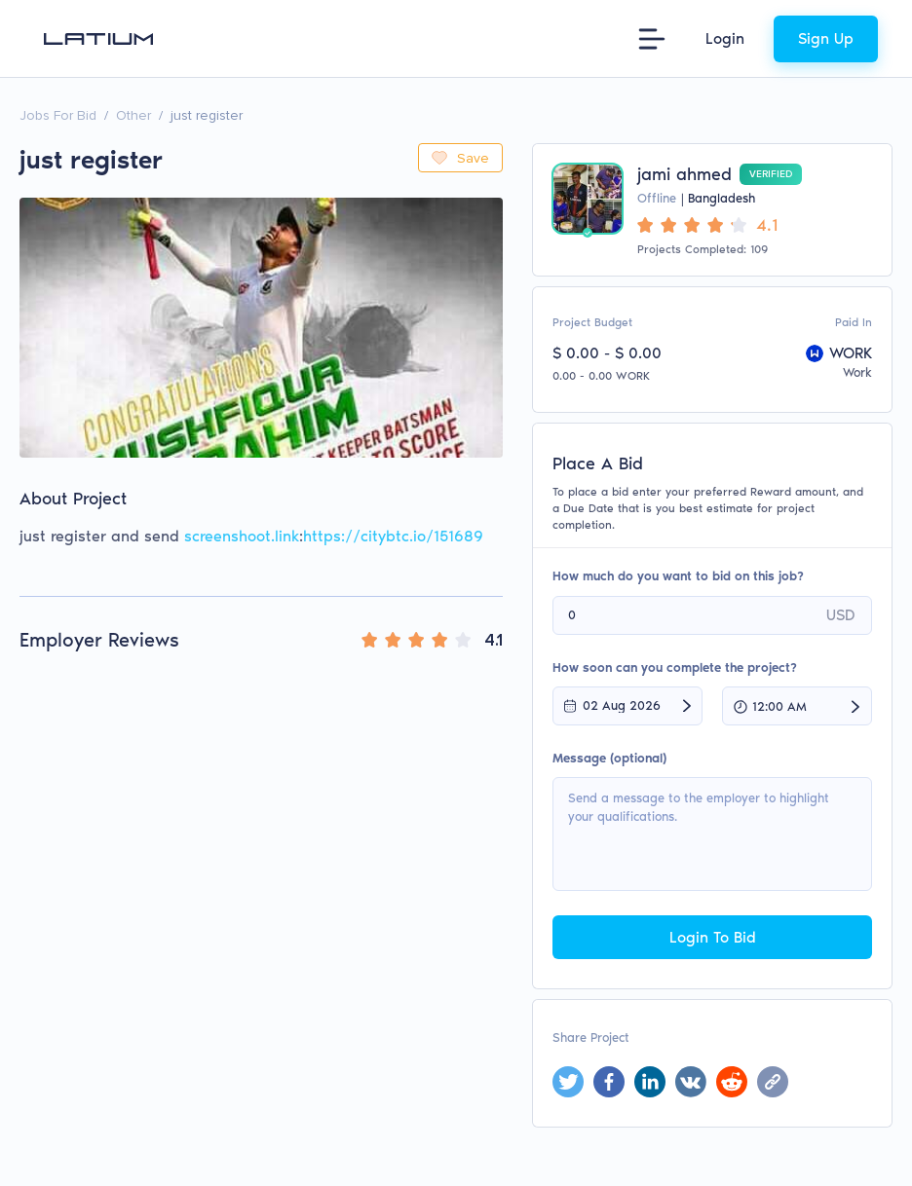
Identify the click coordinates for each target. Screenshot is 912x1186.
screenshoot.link (241, 536)
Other (133, 115)
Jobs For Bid (57, 115)
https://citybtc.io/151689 (393, 536)
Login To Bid (712, 937)
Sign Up (826, 38)
